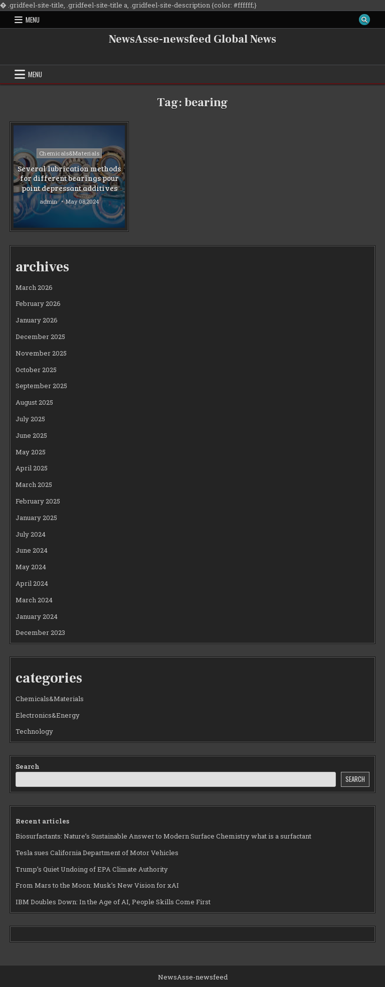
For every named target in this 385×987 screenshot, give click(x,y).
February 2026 (38, 303)
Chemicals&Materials (69, 153)
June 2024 (32, 550)
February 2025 (38, 501)
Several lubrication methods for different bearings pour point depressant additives (69, 178)
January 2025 (36, 517)
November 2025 (41, 353)
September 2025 (41, 385)
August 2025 (34, 402)
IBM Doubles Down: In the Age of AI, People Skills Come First (113, 901)
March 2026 (34, 287)
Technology (34, 731)
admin (48, 201)
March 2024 (34, 599)
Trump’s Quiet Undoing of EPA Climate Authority (92, 869)
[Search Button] (364, 19)
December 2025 (40, 336)
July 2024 (31, 534)
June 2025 (31, 435)
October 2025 (36, 369)
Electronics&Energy (48, 715)
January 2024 (37, 616)
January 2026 (37, 319)
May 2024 (31, 566)
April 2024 (32, 583)
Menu (33, 20)
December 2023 (40, 632)
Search (28, 766)
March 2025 (34, 484)
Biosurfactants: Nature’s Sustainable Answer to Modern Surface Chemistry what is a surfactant (163, 836)
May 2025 (31, 451)
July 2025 (30, 418)
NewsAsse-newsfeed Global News (192, 39)
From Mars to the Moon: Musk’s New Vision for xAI (97, 885)
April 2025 (32, 467)
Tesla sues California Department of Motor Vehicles (97, 852)
